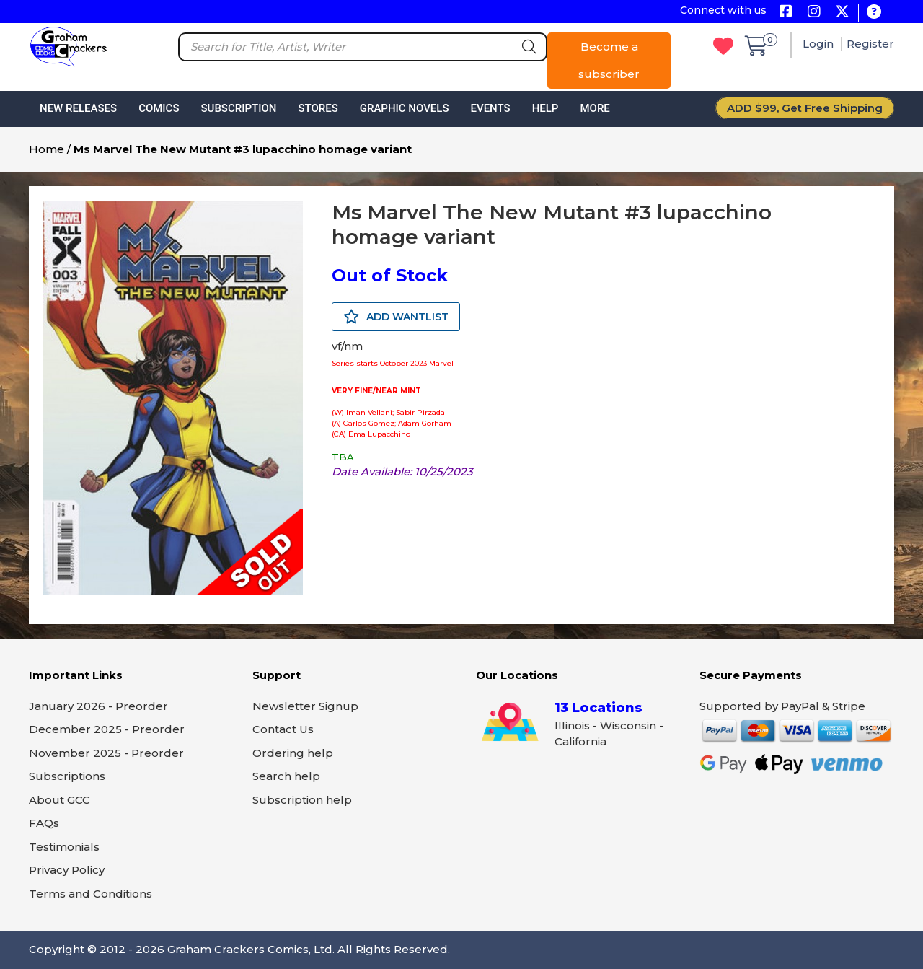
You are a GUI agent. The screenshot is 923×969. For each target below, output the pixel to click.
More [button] (594, 108)
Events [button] (490, 108)
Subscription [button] (239, 108)
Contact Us (283, 729)
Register (870, 44)
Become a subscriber (609, 60)
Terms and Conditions (90, 893)
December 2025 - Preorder (107, 729)
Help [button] (545, 108)
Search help (286, 776)
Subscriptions (67, 776)
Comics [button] (158, 108)
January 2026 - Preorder (98, 706)
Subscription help (302, 800)
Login (819, 44)
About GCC (59, 800)
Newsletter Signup (305, 706)
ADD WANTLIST (396, 317)
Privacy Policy (67, 870)
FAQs (44, 823)
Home (46, 149)
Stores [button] (317, 108)
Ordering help (292, 753)
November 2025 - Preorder (106, 753)
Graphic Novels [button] (404, 108)
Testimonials (64, 847)
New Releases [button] (78, 108)
